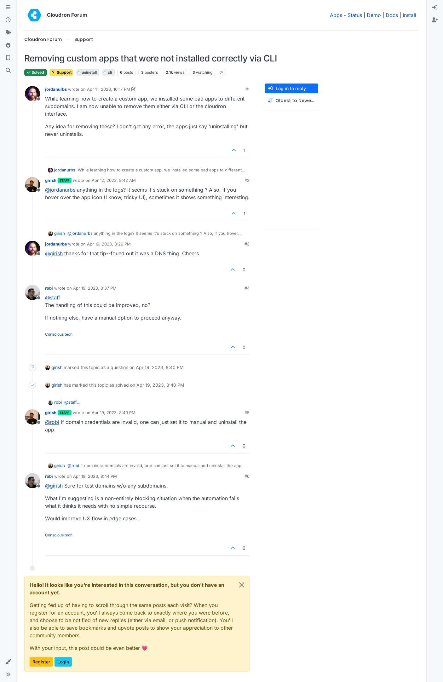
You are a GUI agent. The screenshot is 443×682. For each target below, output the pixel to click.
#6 (247, 476)
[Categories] (8, 8)
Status (355, 15)
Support (61, 72)
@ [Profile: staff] (52, 297)
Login (63, 661)
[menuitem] (434, 8)
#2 (247, 180)
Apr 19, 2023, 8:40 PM (113, 412)
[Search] (8, 71)
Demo (374, 15)
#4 (247, 288)
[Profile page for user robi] (32, 292)
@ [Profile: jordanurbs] (60, 190)
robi (49, 288)
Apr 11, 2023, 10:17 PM (108, 89)
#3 (247, 243)
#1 (247, 89)
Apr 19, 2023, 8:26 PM (109, 243)
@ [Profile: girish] (54, 253)
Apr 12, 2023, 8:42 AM (114, 180)
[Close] (241, 585)
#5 (247, 412)
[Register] (434, 20)
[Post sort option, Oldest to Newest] (291, 101)
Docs (392, 15)
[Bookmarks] (8, 58)
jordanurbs (56, 89)
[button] (8, 662)
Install (409, 15)
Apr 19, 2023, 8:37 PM (95, 288)
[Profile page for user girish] (32, 184)
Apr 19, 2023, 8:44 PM (95, 476)
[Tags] (8, 33)
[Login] (434, 8)
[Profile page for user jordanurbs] (32, 93)
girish (50, 180)
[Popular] (8, 45)
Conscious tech (58, 334)
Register (41, 661)
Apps (336, 15)
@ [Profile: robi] (52, 422)
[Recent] (8, 20)
